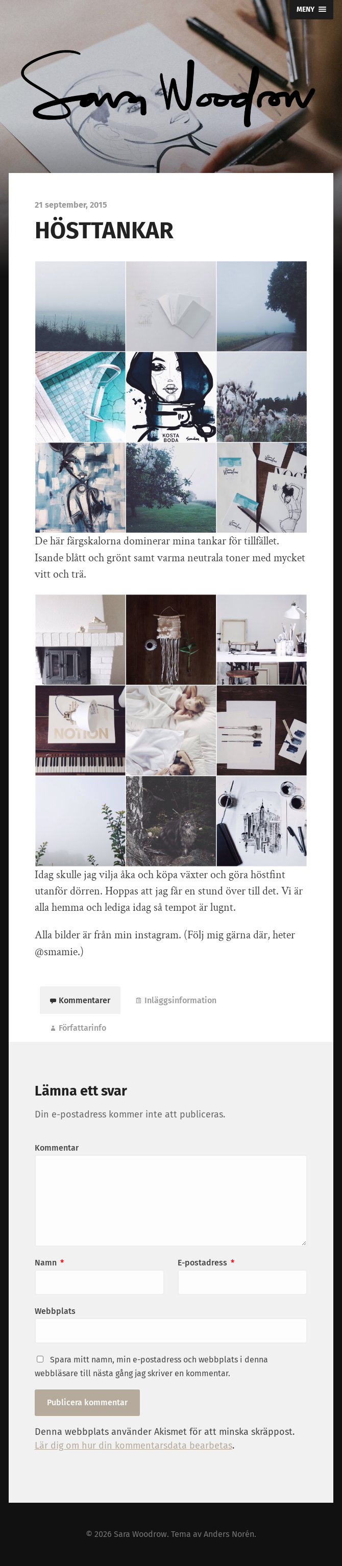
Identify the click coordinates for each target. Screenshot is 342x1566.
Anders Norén (229, 1534)
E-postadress (206, 1262)
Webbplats (55, 1311)
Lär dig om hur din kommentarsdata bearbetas (133, 1445)
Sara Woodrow (140, 1534)
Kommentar (57, 1148)
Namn (49, 1262)
